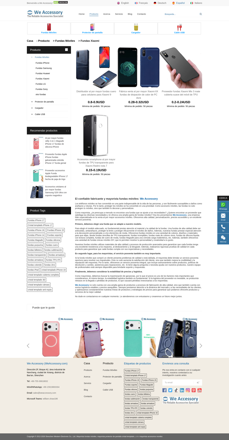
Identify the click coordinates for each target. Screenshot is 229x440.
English (123, 3)
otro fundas (41, 94)
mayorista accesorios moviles (150, 436)
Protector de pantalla (44, 102)
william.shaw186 (50, 399)
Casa (30, 40)
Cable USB (40, 114)
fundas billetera (35, 250)
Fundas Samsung (44, 68)
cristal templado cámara (39, 285)
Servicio (119, 14)
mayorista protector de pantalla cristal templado (115, 436)
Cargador (39, 108)
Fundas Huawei (43, 73)
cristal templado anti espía (40, 290)
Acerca (106, 14)
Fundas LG (41, 84)
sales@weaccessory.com (44, 393)
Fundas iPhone (42, 63)
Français (141, 3)
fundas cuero (52, 245)
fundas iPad (33, 270)
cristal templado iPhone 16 (53, 270)
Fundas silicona (53, 240)
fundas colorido (35, 265)
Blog (130, 14)
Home (82, 14)
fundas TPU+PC (53, 260)
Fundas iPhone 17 (36, 220)
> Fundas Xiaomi (88, 40)
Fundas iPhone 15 (55, 230)
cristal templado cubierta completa (43, 275)
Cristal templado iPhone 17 (40, 225)
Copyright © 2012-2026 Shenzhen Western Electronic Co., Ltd (51, 436)
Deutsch (160, 3)
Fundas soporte (54, 235)
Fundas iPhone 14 (36, 235)
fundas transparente (37, 255)
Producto (94, 14)
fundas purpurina (35, 245)
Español (178, 3)
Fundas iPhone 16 (36, 230)
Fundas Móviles (42, 57)
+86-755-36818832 (39, 381)
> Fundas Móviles (63, 40)
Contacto (141, 14)
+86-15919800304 (51, 387)
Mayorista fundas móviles (86, 436)
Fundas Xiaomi (42, 78)
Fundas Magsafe (35, 240)
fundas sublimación (53, 250)
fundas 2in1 (50, 265)
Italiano (196, 3)
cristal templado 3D (36, 280)
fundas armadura (56, 255)
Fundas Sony (42, 89)
